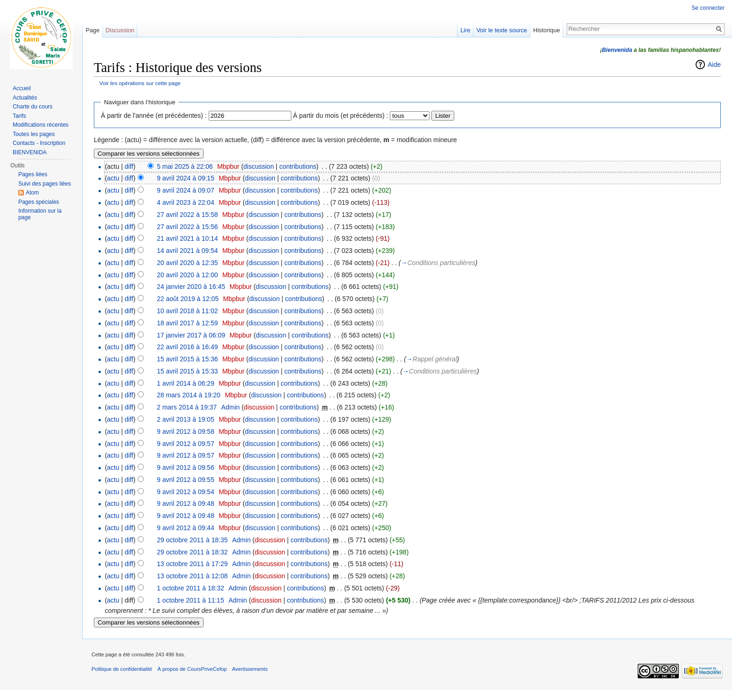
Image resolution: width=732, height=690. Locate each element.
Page (92, 30)
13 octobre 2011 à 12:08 (192, 576)
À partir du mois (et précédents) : (340, 115)
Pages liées (32, 174)
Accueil (22, 88)
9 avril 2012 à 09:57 (185, 443)
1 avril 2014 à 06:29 (185, 383)
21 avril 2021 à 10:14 (187, 238)
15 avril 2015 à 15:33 (187, 371)
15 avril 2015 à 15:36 (187, 359)
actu (113, 178)
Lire (465, 30)
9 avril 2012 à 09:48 (185, 503)
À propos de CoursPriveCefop (192, 669)
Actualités (25, 97)
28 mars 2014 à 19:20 (188, 395)
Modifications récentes (40, 125)
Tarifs (19, 116)
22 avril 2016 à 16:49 (187, 347)
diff (129, 166)
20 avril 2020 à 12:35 (187, 262)
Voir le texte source (501, 30)
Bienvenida (617, 50)
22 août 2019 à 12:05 (187, 298)
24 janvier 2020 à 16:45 (191, 286)
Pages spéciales (38, 202)
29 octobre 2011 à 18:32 (192, 552)
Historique (546, 30)
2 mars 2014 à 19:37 (187, 407)
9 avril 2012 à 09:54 (185, 492)
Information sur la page (40, 214)
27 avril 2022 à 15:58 (187, 214)
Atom (32, 192)
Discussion (120, 30)
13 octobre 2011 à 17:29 (192, 564)
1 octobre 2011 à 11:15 (190, 600)
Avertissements (249, 669)
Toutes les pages (34, 134)
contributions (297, 166)
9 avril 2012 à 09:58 (185, 431)
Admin (230, 407)
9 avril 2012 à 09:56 (185, 467)
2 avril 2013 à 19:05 (185, 419)
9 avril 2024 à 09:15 (185, 178)
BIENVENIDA (30, 152)
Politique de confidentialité (122, 669)
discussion (258, 166)
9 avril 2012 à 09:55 (185, 479)
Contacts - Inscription (39, 143)
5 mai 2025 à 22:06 (185, 166)
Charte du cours (32, 106)
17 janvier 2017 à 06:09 (191, 335)
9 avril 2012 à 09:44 (185, 528)
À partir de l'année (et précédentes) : (154, 115)
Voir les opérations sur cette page (140, 83)
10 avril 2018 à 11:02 (187, 311)
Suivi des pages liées (44, 183)
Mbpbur (228, 166)
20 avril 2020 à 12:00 (187, 275)
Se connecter (708, 8)
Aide (714, 64)
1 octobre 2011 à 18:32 (190, 588)
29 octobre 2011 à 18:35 (192, 540)
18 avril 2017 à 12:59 (187, 323)
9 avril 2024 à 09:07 (185, 190)
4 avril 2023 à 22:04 (185, 202)
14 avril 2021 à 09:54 (187, 250)
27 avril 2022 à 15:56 (187, 226)
